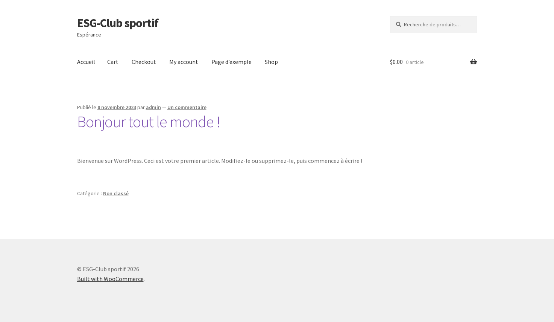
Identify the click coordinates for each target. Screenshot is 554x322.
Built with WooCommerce (110, 279)
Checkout (144, 61)
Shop (271, 61)
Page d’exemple (231, 61)
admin (153, 107)
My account (183, 61)
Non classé (116, 193)
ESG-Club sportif (117, 22)
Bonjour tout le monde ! (148, 121)
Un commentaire (186, 107)
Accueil (86, 61)
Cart (112, 61)
